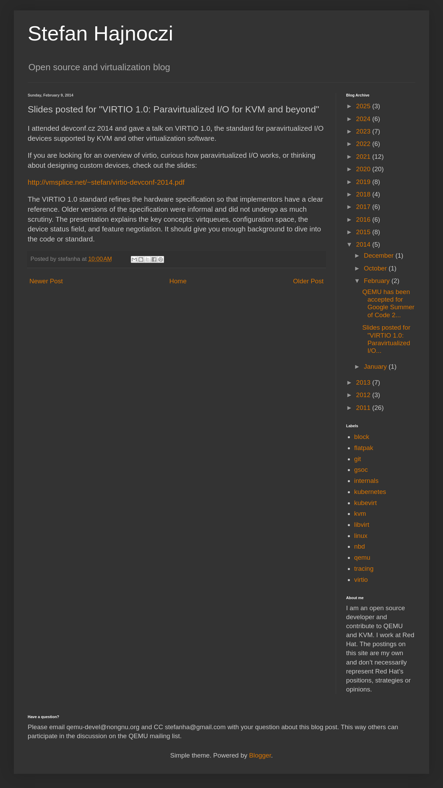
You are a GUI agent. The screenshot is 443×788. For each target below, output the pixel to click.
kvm (360, 513)
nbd (359, 546)
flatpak (363, 447)
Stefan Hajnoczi (100, 33)
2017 (364, 206)
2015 (364, 232)
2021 (364, 156)
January (376, 366)
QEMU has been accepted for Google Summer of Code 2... (388, 303)
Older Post (308, 281)
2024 (364, 118)
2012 (364, 394)
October (376, 268)
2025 (364, 106)
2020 (364, 169)
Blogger (260, 755)
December (379, 255)
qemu (362, 557)
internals (366, 480)
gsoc (361, 469)
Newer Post (46, 281)
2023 (364, 131)
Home (178, 281)
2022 (364, 143)
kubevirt (365, 502)
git (357, 458)
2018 (364, 194)
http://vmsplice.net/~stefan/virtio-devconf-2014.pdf (106, 182)
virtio (361, 579)
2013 (364, 382)
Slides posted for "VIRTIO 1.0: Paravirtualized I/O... (386, 339)
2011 (364, 407)
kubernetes (370, 491)
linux (360, 535)
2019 (364, 181)
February (377, 280)
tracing (363, 568)
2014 (364, 244)
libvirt (361, 524)
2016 (364, 219)
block (361, 436)
